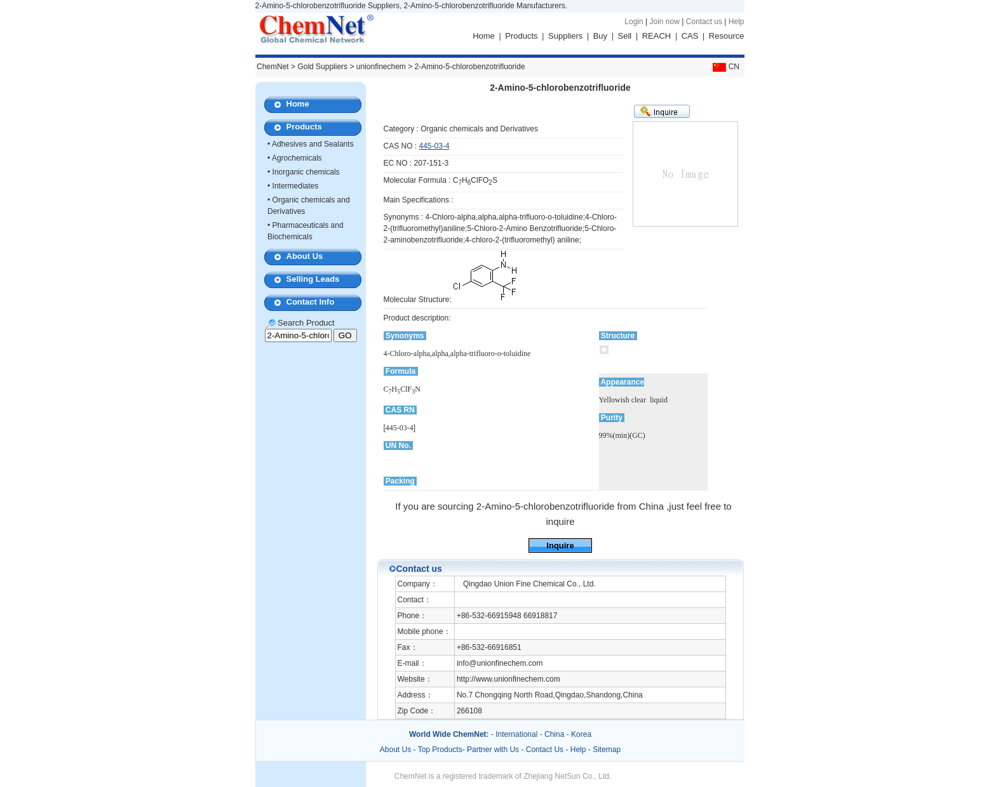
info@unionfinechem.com (500, 663)
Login (633, 21)
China (554, 734)
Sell (625, 36)
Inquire (560, 545)
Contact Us (544, 749)
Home (484, 36)
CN (724, 66)
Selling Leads (313, 279)
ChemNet (273, 66)
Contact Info (310, 302)
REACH (656, 36)
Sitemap (607, 749)
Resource (726, 36)
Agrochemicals (297, 158)
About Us (304, 256)
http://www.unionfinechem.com (508, 679)
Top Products (440, 749)
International (516, 734)
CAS (690, 36)
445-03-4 (434, 146)
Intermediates (296, 186)
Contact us (704, 21)
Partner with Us (494, 749)
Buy (600, 36)
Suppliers (565, 36)
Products (521, 36)
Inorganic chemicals (306, 172)
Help (736, 21)
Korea (581, 734)
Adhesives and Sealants (313, 144)
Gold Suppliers (322, 66)
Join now (664, 21)
